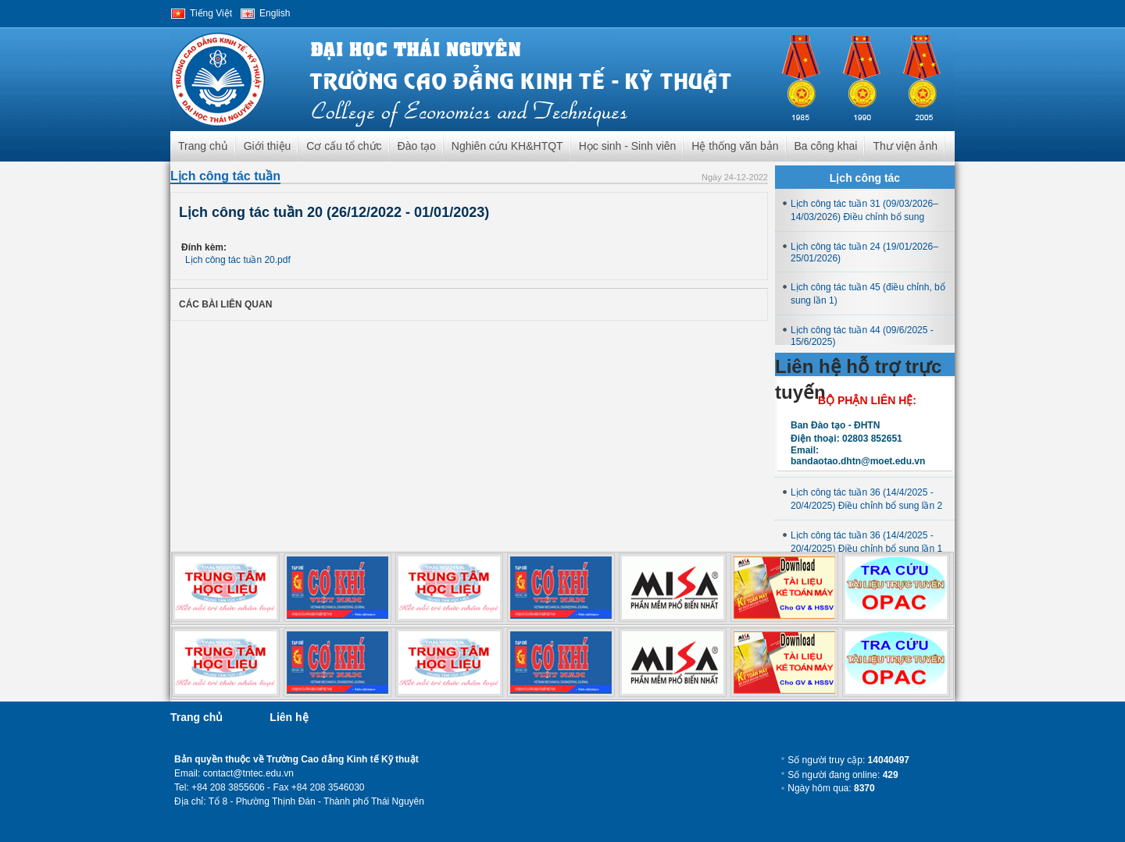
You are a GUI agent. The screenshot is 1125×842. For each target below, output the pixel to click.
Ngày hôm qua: (831, 788)
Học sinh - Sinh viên (628, 146)
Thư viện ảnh (905, 146)
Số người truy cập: (848, 760)
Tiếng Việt (211, 13)
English (274, 13)
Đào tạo (417, 146)
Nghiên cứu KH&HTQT (507, 146)
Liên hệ (289, 717)
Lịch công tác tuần (225, 176)
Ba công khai (826, 146)
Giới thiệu (267, 146)
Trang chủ (203, 146)
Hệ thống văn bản (734, 146)
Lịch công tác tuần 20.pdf (238, 259)
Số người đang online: (843, 774)
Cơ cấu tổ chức (343, 146)
